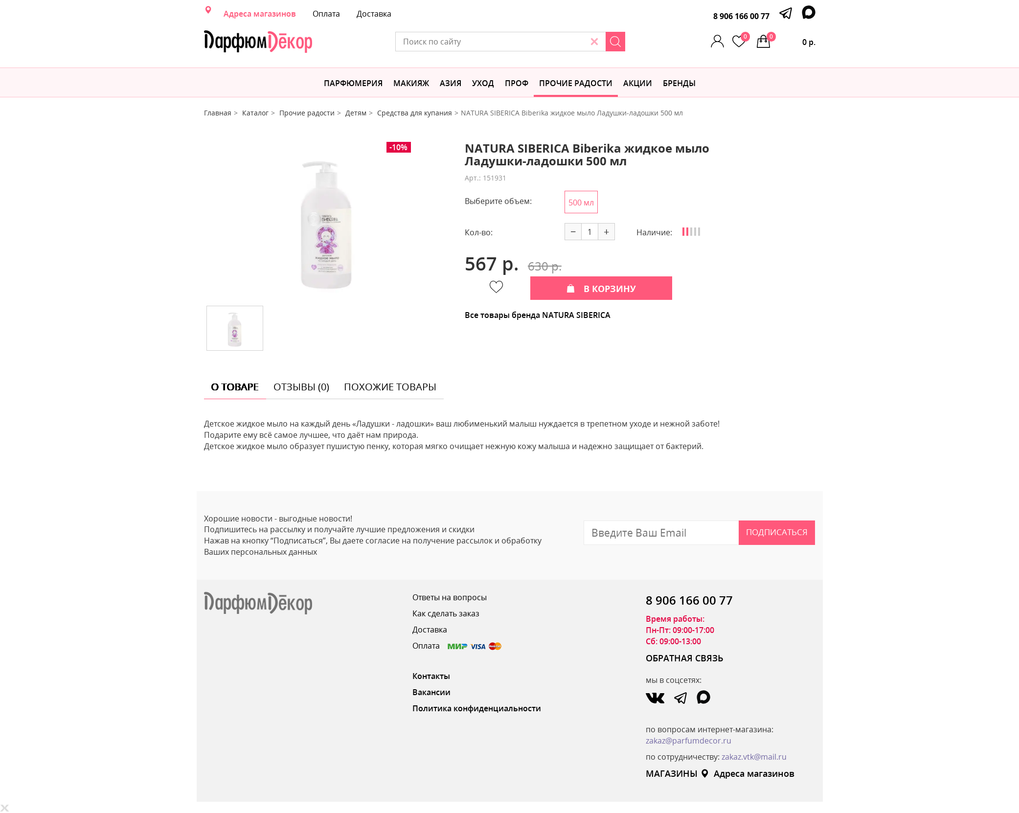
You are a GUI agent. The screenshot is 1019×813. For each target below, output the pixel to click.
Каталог (255, 112)
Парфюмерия (353, 83)
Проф (516, 83)
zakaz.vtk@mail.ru (754, 756)
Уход (483, 83)
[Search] (615, 41)
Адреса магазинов (260, 13)
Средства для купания (414, 112)
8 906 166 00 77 (741, 16)
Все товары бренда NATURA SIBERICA (538, 315)
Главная (217, 112)
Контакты (431, 676)
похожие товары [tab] (390, 386)
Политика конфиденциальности (476, 708)
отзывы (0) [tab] (301, 386)
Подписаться (777, 532)
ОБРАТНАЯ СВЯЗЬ (685, 658)
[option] (327, 220)
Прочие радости (575, 83)
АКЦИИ (637, 83)
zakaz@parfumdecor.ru (688, 740)
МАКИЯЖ (411, 83)
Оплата (326, 13)
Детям (355, 112)
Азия (450, 83)
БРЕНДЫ (679, 83)
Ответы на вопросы (449, 597)
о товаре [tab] (235, 386)
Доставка (374, 13)
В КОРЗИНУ (601, 288)
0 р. (791, 39)
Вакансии (431, 692)
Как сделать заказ (445, 613)
